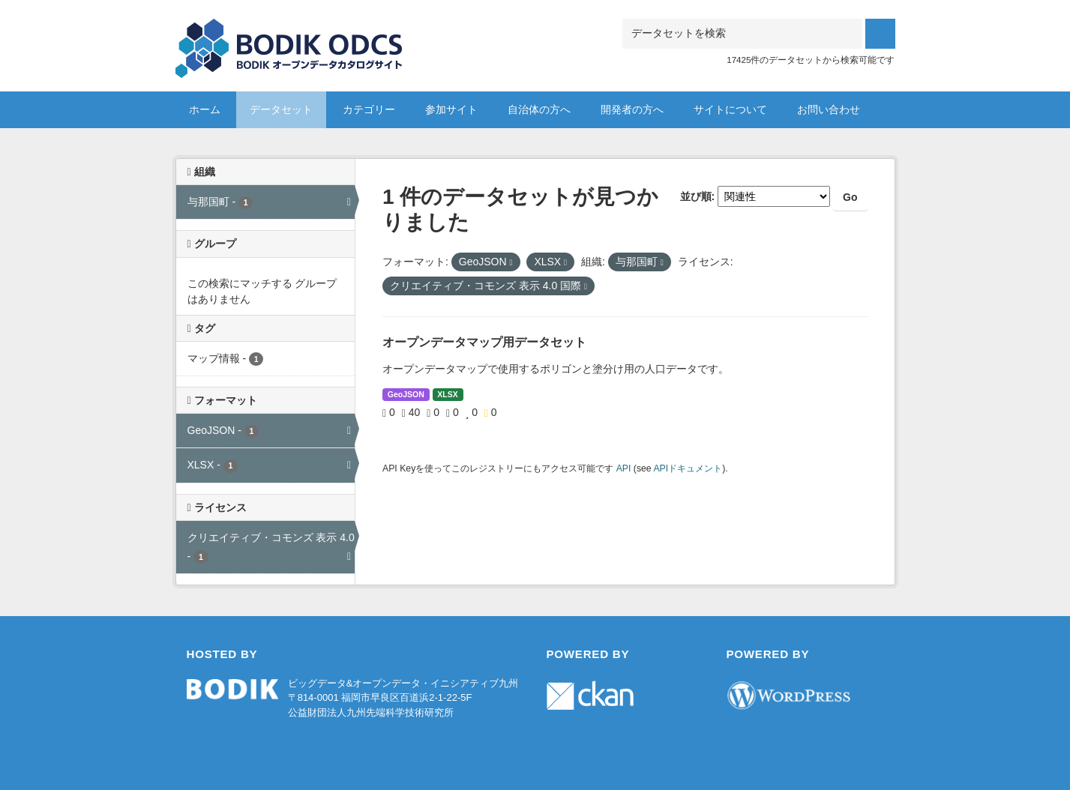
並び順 (696, 196)
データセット (281, 109)
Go (850, 197)
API (623, 468)
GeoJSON (406, 394)
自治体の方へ (539, 109)
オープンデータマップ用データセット (484, 342)
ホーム (204, 109)
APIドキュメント (687, 468)
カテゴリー (369, 109)
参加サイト (451, 109)
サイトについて (730, 109)
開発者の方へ (632, 109)
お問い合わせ (828, 109)
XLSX (447, 394)
